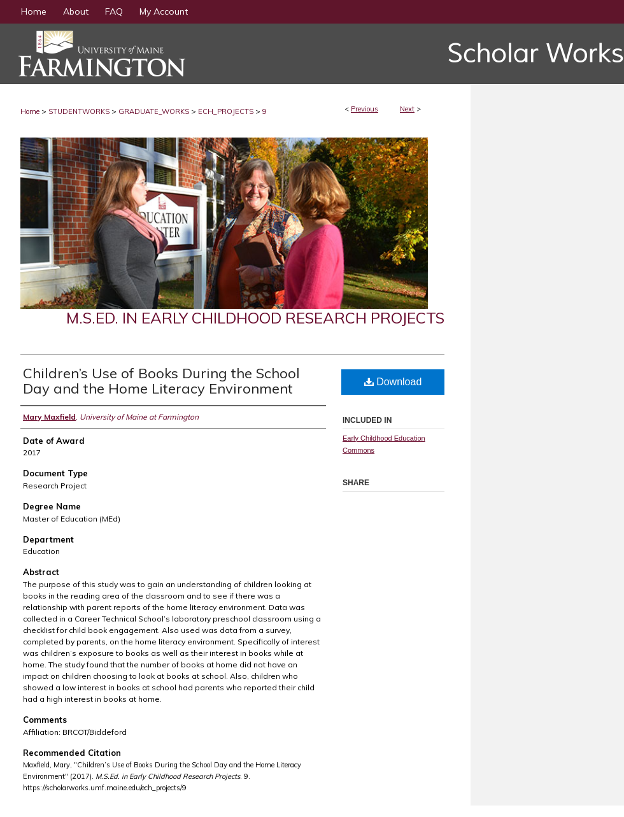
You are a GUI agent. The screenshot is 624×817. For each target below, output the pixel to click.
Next (407, 108)
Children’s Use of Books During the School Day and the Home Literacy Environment (161, 380)
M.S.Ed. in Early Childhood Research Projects (255, 317)
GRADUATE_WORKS (153, 111)
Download (393, 381)
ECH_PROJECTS (225, 111)
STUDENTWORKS (79, 111)
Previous (364, 108)
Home (29, 111)
